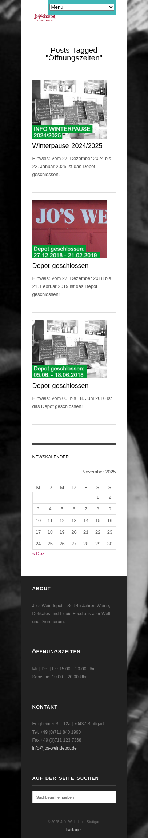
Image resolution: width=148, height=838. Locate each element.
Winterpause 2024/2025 (67, 145)
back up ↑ (74, 830)
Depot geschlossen (60, 265)
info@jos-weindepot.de (54, 748)
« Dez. (39, 553)
